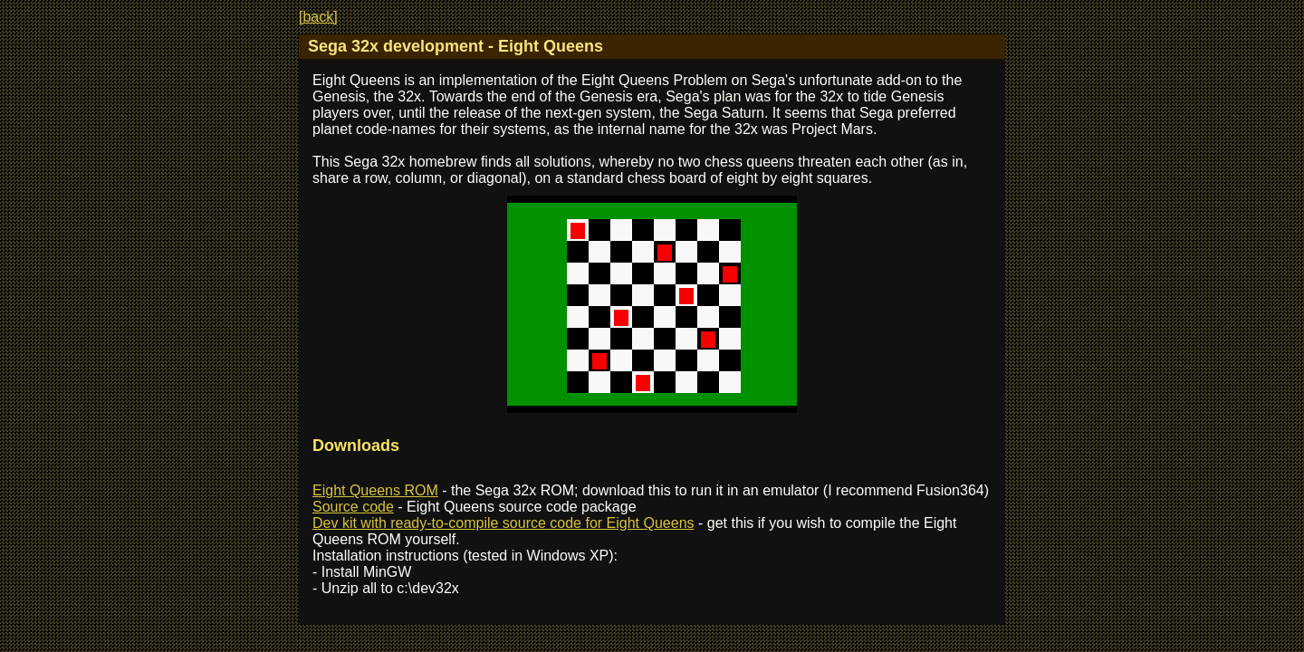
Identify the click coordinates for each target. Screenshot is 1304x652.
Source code (353, 506)
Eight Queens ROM (375, 490)
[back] (318, 16)
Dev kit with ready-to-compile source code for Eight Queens (503, 523)
